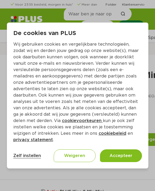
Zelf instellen (27, 155)
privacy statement (33, 139)
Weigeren (74, 155)
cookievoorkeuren (82, 120)
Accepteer (121, 155)
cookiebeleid (112, 133)
